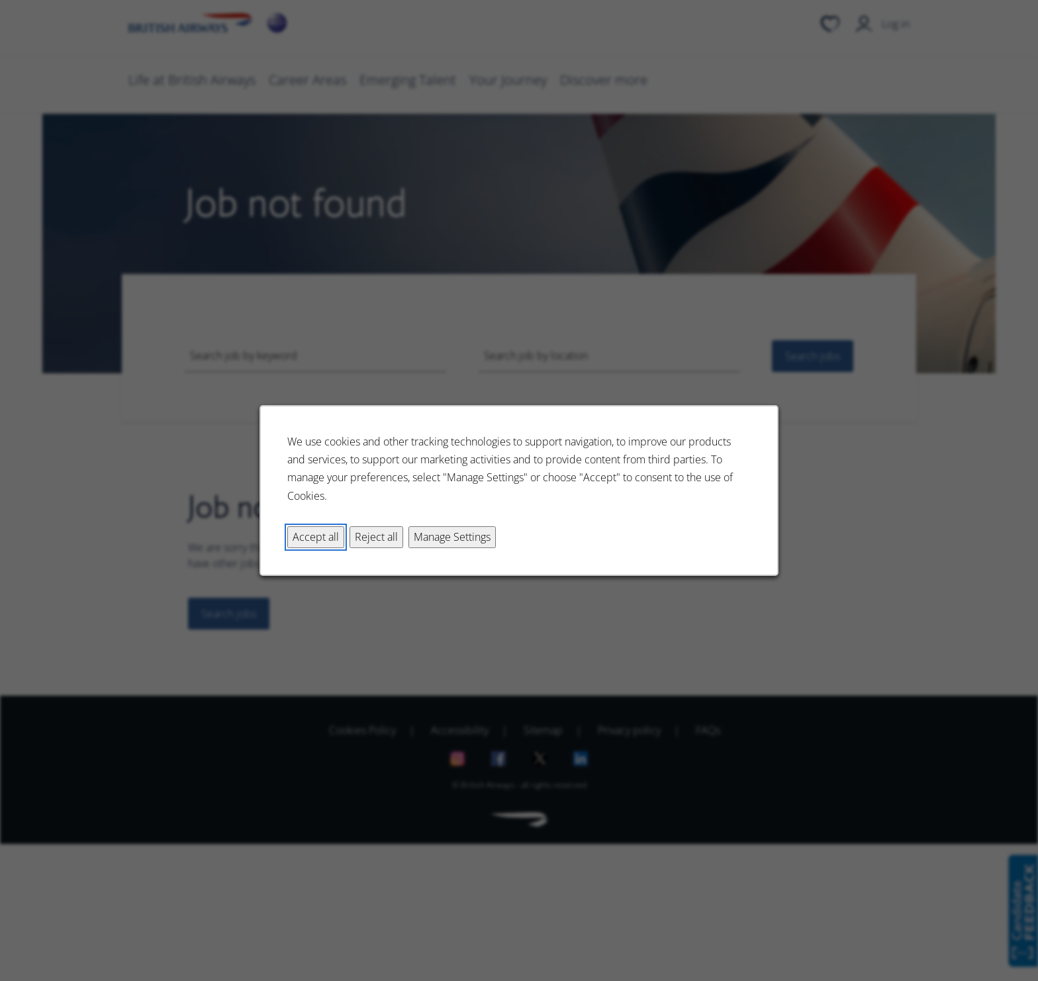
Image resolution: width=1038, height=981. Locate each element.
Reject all (376, 537)
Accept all (316, 537)
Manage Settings (452, 537)
